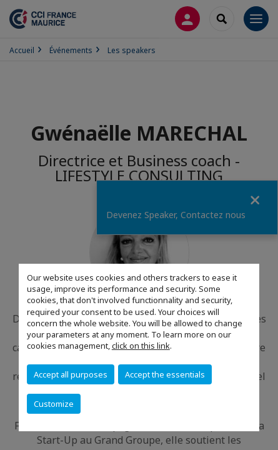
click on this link (141, 345)
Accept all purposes (70, 374)
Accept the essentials (165, 374)
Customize (54, 403)
